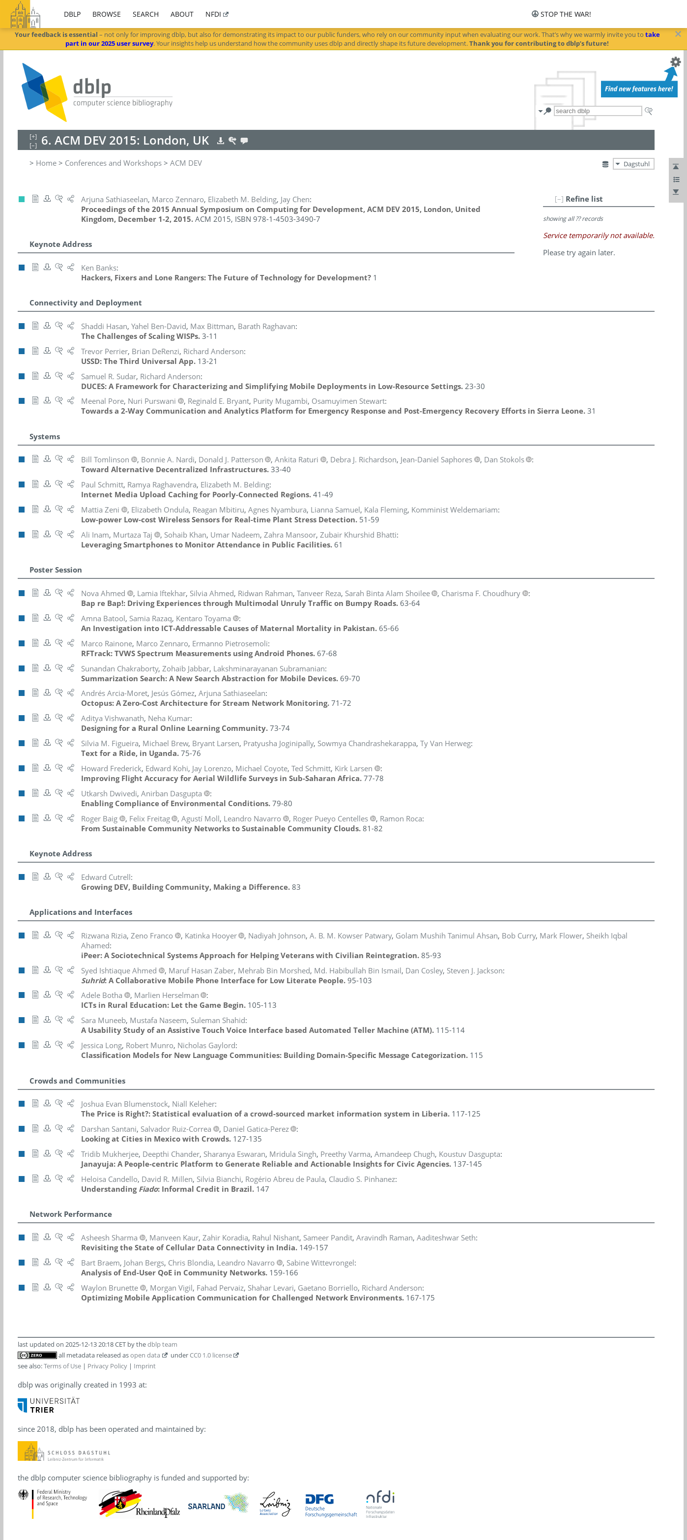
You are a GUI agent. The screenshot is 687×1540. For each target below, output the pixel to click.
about (182, 14)
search (146, 14)
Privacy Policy (107, 1365)
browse (106, 14)
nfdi (213, 14)
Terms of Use (62, 1365)
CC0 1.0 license (211, 1355)
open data (145, 1355)
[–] (559, 199)
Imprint (145, 1365)
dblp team (162, 1344)
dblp (72, 14)
